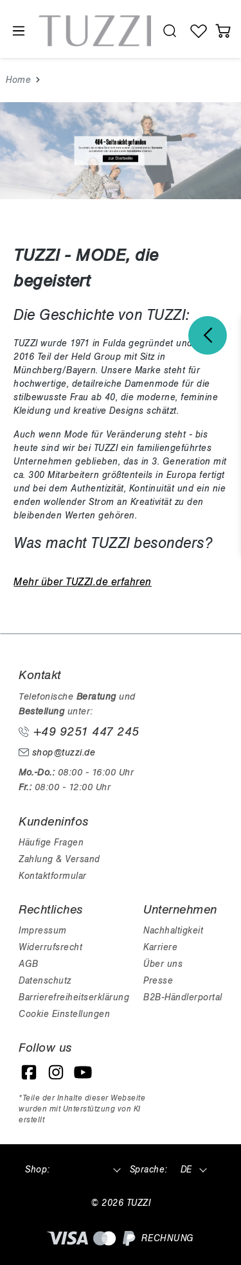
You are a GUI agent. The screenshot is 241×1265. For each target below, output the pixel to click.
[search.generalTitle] (170, 30)
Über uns (163, 964)
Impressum (43, 930)
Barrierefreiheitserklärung (74, 997)
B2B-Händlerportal (182, 997)
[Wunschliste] (199, 31)
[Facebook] (29, 1072)
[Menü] (18, 31)
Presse (158, 980)
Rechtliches (51, 910)
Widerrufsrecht (50, 947)
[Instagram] (56, 1072)
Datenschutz (45, 980)
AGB (29, 964)
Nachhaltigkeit (173, 930)
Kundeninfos (54, 822)
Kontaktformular (53, 876)
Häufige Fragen (51, 842)
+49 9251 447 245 (79, 732)
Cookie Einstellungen (64, 1014)
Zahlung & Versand (59, 859)
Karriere (160, 947)
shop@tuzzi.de (57, 752)
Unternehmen (180, 910)
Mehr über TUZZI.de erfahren (82, 582)
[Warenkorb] (223, 30)
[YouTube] (83, 1072)
